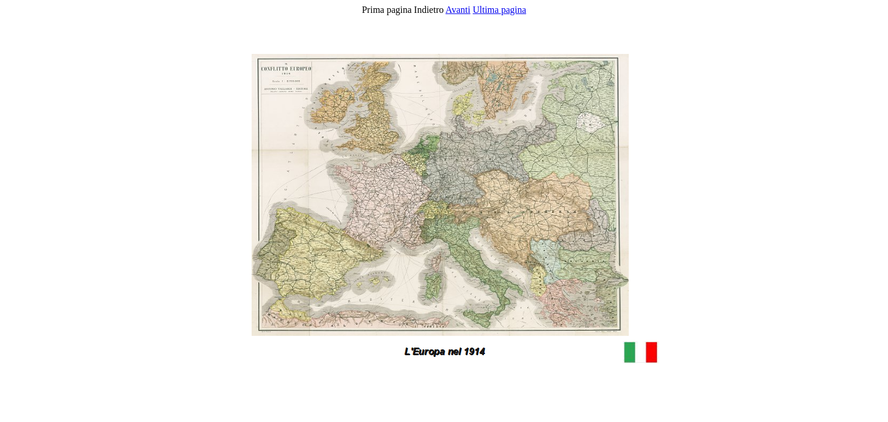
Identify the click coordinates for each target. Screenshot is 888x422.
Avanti (458, 10)
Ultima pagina (499, 10)
